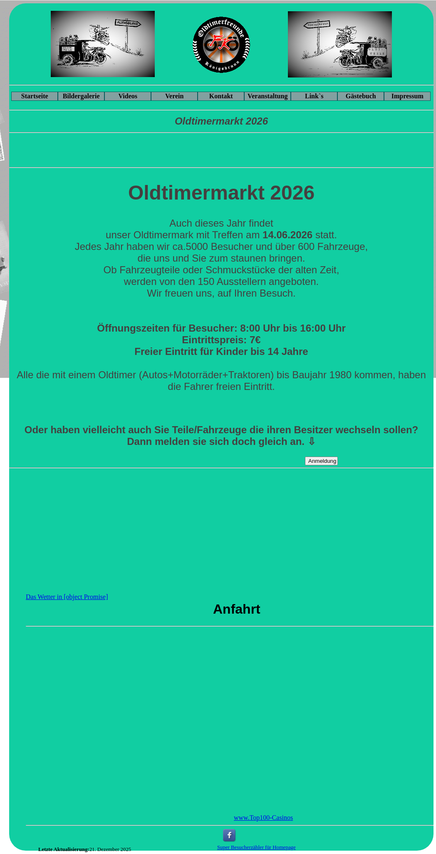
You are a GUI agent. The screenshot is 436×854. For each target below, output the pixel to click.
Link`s (314, 96)
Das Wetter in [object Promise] (67, 596)
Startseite (34, 96)
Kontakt (221, 96)
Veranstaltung (267, 96)
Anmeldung (322, 461)
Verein (174, 96)
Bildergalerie (81, 96)
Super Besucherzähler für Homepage (256, 847)
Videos (127, 96)
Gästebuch (361, 96)
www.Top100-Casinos (263, 817)
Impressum (407, 96)
